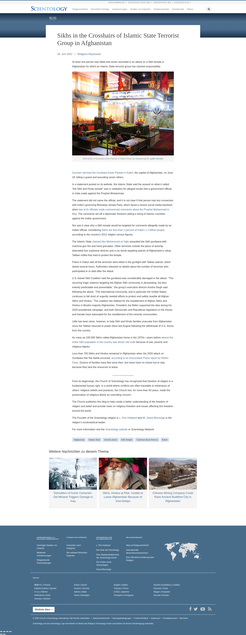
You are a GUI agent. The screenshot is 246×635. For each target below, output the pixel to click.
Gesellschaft (178, 9)
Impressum (155, 618)
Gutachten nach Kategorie (74, 546)
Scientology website (116, 429)
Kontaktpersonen (170, 618)
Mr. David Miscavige (153, 417)
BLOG (52, 18)
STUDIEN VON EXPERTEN (77, 537)
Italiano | (80, 592)
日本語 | (121, 592)
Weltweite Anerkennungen (44, 554)
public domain (156, 158)
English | (121, 585)
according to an (120, 358)
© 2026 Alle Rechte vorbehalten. (61, 618)
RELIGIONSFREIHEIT (134, 537)
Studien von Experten (140, 9)
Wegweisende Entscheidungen (44, 561)
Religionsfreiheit (80, 9)
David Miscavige (103, 569)
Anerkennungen (119, 9)
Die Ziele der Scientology (107, 550)
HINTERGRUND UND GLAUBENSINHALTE (104, 538)
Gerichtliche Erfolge (100, 9)
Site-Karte (183, 618)
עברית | (41, 592)
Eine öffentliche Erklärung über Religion (140, 558)
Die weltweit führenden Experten (77, 554)
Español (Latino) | (45, 588)
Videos (190, 9)
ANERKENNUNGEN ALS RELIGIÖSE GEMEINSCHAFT (48, 538)
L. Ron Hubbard (128, 417)
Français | (121, 588)
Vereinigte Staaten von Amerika (47, 546)
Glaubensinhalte (161, 9)
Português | (124, 595)
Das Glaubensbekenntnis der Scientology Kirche (107, 556)
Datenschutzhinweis (101, 618)
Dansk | (80, 585)
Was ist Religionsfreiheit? (137, 545)
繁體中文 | (42, 585)
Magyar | (162, 592)
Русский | (161, 595)
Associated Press (139, 358)
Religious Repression (89, 54)
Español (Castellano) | (167, 585)
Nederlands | (42, 595)
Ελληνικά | (161, 588)
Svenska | (42, 599)
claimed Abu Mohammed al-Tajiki (111, 241)
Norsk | (82, 595)
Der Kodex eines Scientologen (103, 563)
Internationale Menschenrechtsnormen (137, 551)
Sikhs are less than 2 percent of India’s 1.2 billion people (133, 230)
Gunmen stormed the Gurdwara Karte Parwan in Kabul (102, 172)
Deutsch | (81, 588)
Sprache (36, 578)
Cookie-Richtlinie (141, 618)
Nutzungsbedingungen (121, 618)
